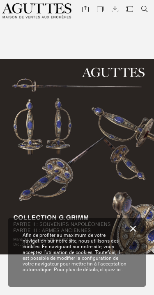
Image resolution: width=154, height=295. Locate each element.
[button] (85, 9)
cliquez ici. (111, 269)
